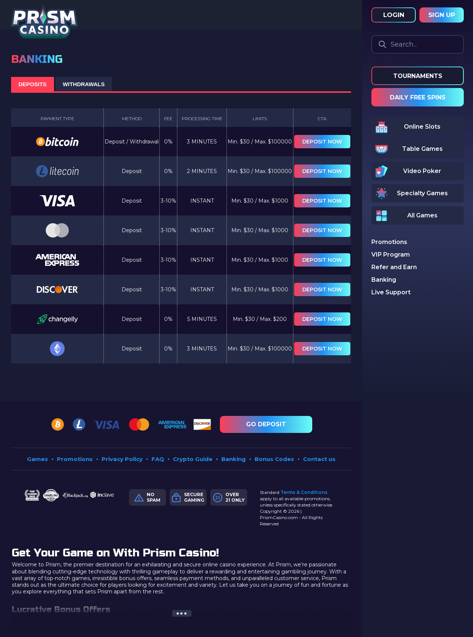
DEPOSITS (32, 84)
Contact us (319, 458)
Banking (233, 458)
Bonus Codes (274, 458)
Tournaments (417, 75)
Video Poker (422, 171)
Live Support (391, 292)
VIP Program (390, 254)
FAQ (158, 458)
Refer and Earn (394, 267)
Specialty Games (422, 193)
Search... (404, 44)
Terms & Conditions (303, 492)
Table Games (422, 148)
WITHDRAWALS (84, 84)
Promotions (75, 458)
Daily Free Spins (418, 97)
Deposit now (322, 141)
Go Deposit (266, 424)
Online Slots (422, 126)
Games (37, 458)
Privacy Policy (122, 458)
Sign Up (441, 14)
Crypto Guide (192, 458)
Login (393, 14)
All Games (422, 215)
